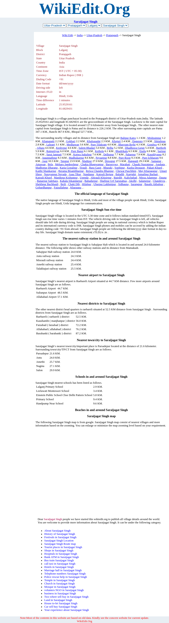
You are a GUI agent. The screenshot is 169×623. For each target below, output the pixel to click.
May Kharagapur (148, 171)
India (80, 35)
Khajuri (116, 141)
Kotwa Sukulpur (82, 154)
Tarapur (64, 161)
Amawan (40, 164)
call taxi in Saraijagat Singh (59, 563)
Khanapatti (48, 141)
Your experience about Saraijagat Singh (66, 610)
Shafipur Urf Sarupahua (113, 180)
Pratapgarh (112, 35)
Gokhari (70, 141)
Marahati (125, 164)
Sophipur (119, 167)
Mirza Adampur (148, 177)
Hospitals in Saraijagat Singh (60, 553)
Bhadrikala (122, 151)
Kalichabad (130, 177)
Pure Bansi (77, 151)
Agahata (160, 164)
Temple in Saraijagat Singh (59, 580)
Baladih (119, 174)
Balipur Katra (128, 137)
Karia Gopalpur (68, 167)
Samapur (156, 161)
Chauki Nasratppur (143, 164)
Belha (110, 147)
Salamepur (145, 180)
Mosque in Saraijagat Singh (59, 586)
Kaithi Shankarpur (45, 171)
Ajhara (40, 147)
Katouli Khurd (43, 177)
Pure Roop (124, 157)
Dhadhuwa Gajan (135, 147)
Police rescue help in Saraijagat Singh (65, 576)
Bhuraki (107, 167)
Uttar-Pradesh (94, 35)
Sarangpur (136, 184)
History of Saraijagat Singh (59, 534)
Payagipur (101, 157)
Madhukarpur (76, 157)
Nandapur (88, 174)
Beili (63, 184)
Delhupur (108, 154)
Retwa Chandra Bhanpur (100, 171)
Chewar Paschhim (126, 171)
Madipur (87, 161)
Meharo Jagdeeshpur (66, 164)
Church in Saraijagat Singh (59, 583)
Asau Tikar (75, 174)
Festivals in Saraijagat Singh (60, 537)
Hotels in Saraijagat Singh (59, 567)
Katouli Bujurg (104, 174)
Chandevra (159, 180)
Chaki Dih (74, 184)
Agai (45, 161)
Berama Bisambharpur (71, 171)
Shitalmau (160, 141)
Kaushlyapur (154, 154)
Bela (50, 164)
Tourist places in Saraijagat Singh (63, 547)
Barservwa (112, 164)
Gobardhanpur (43, 187)
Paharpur (130, 154)
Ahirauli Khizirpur (101, 177)
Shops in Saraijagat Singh (58, 550)
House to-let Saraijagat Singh (60, 603)
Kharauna (75, 187)
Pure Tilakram (99, 144)
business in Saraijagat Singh (60, 593)
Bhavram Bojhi (127, 144)
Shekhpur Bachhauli (46, 184)
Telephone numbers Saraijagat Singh (65, 573)
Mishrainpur (154, 137)
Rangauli (133, 161)
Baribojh (161, 147)
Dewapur (110, 161)
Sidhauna (123, 184)
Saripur (162, 151)
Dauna (162, 177)
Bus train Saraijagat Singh (59, 560)
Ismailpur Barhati (148, 174)
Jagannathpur (49, 157)
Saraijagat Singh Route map (60, 543)
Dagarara (137, 141)
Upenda (84, 177)
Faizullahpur (61, 187)
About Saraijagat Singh (57, 530)
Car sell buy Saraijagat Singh (60, 606)
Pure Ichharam (150, 157)
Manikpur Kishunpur (66, 177)
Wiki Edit (67, 35)
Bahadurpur (91, 180)
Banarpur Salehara (47, 180)
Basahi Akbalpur (153, 184)
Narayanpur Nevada (55, 174)
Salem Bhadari (87, 147)
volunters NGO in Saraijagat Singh (64, 590)
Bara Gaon (95, 167)
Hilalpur (86, 184)
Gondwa (152, 144)
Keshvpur (61, 147)
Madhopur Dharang (46, 167)
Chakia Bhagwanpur (92, 164)
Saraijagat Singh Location (58, 540)
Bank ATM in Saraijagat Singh (61, 557)
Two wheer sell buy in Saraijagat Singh (66, 596)
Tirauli (83, 167)
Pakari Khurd (154, 167)
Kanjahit (131, 174)
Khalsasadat (94, 141)
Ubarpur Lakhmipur (104, 184)
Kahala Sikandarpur (71, 180)
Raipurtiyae (53, 151)
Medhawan (72, 144)
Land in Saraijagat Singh (58, 600)
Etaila (142, 151)
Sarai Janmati (54, 154)
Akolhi (133, 180)
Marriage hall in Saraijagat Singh (63, 570)
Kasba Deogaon (136, 167)
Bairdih (118, 177)
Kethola (99, 151)
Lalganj (50, 144)
